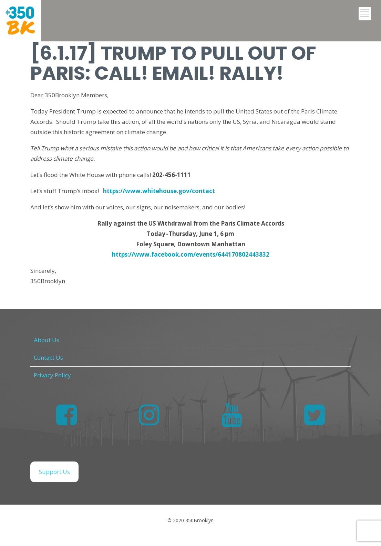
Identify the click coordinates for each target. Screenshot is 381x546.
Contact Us (48, 357)
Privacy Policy (52, 375)
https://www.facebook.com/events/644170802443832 (190, 254)
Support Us (54, 472)
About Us (46, 340)
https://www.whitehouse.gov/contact (159, 191)
